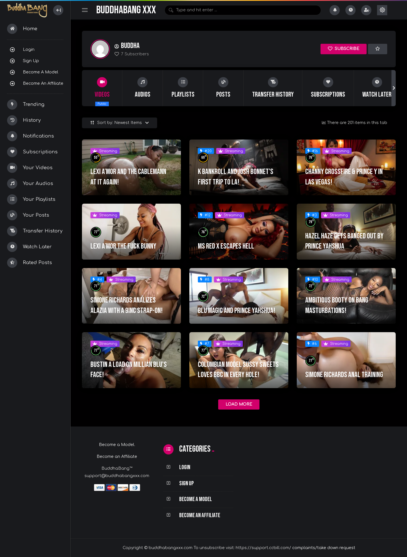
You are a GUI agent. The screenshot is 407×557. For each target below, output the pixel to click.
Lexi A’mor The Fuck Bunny (123, 246)
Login (28, 49)
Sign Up (31, 60)
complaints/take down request (323, 548)
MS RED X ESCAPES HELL (226, 246)
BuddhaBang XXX (126, 10)
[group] (102, 88)
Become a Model (40, 72)
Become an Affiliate (43, 83)
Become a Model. (117, 445)
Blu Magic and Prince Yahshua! (236, 310)
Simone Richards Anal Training (344, 374)
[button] (393, 88)
